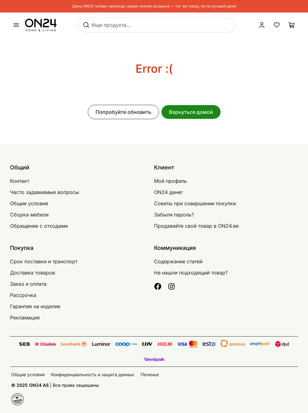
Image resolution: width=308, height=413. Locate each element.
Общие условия (29, 203)
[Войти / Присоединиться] (262, 25)
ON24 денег (168, 192)
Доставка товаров (32, 273)
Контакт (19, 181)
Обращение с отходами (39, 226)
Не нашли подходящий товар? (191, 273)
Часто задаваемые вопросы (44, 192)
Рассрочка (23, 295)
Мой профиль (170, 181)
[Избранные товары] (277, 25)
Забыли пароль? (174, 214)
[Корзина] (292, 25)
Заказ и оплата (28, 284)
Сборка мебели (29, 214)
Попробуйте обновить (123, 112)
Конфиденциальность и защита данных (92, 374)
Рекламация (25, 317)
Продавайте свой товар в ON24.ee (196, 226)
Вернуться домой (191, 112)
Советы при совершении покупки (195, 203)
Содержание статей (178, 261)
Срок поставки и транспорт (43, 261)
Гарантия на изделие (35, 306)
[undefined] (16, 25)
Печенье (150, 374)
